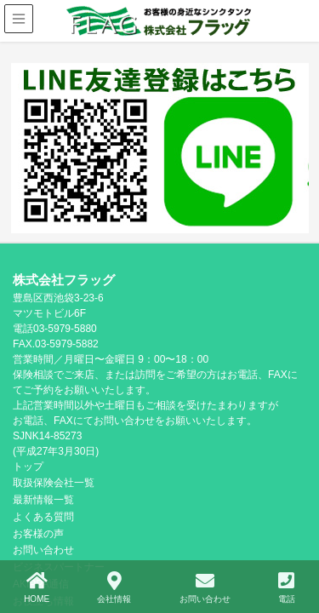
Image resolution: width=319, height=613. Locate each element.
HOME (36, 587)
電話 (286, 587)
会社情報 (114, 587)
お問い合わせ (205, 587)
